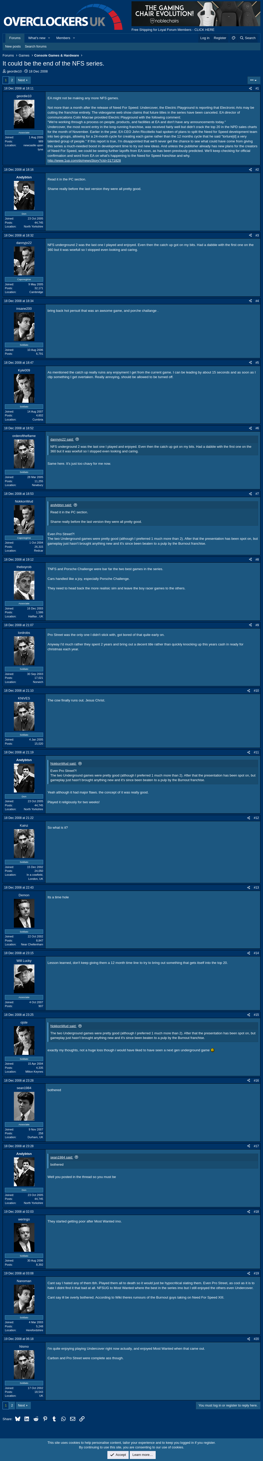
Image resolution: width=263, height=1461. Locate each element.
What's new (36, 38)
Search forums (36, 46)
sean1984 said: (61, 1157)
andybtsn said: (61, 505)
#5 (257, 362)
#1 (257, 88)
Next (21, 80)
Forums (15, 38)
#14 (256, 953)
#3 (257, 235)
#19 (256, 1273)
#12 (256, 818)
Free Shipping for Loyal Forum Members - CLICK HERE (173, 30)
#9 (257, 625)
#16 (256, 1080)
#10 (256, 690)
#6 (257, 428)
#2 (257, 169)
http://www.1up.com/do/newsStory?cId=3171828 (84, 160)
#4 (257, 301)
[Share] (250, 89)
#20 (256, 1339)
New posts (13, 46)
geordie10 (14, 71)
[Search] (247, 38)
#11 (256, 752)
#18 (256, 1211)
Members (63, 38)
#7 (257, 494)
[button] (49, 38)
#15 (256, 1015)
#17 (256, 1146)
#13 (256, 887)
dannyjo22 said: (62, 439)
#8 (257, 559)
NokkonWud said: (63, 763)
